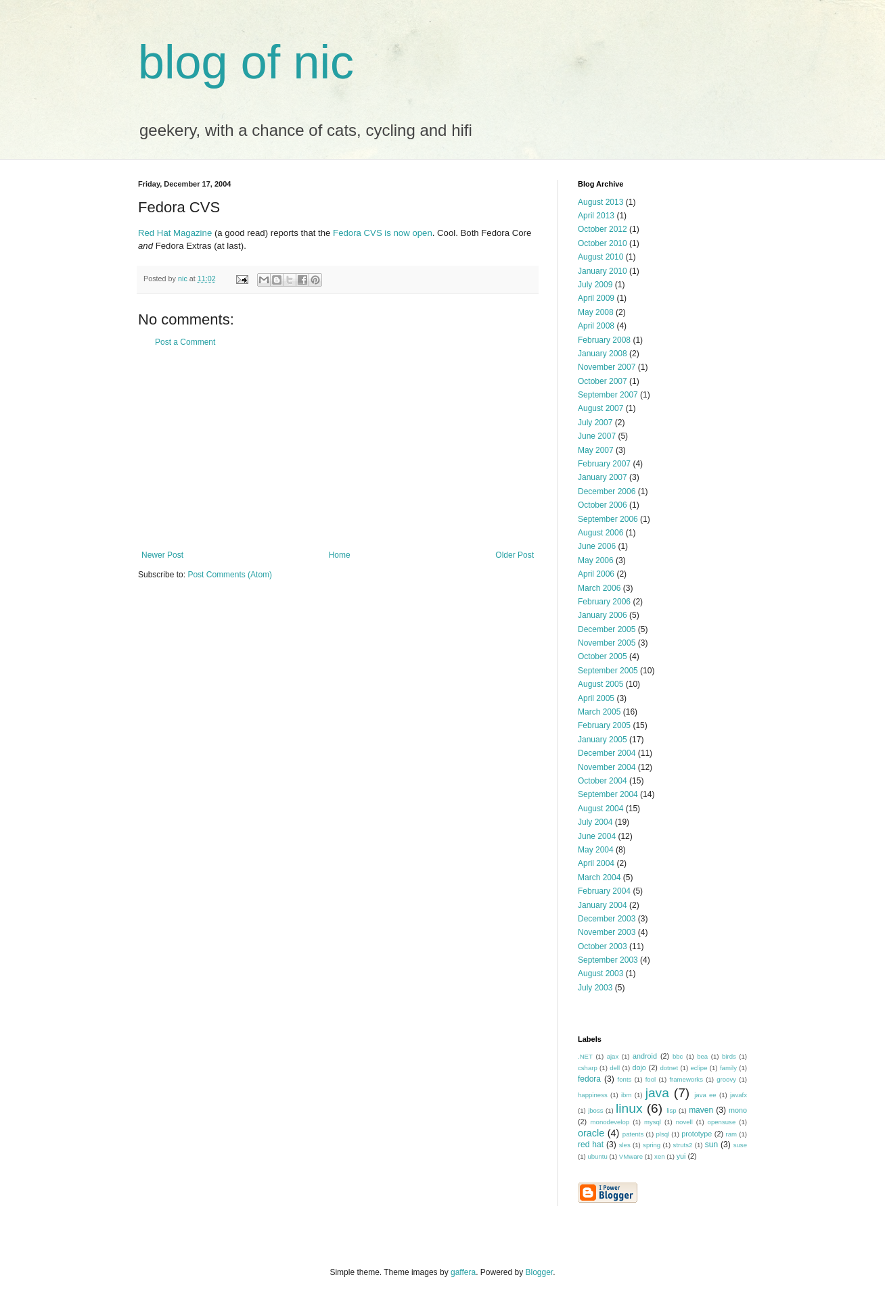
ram (732, 1134)
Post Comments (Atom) (229, 574)
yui (681, 1156)
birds (729, 1056)
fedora (589, 1079)
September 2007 (608, 395)
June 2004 (597, 836)
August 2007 (600, 408)
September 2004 (608, 794)
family (728, 1068)
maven (701, 1110)
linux (629, 1108)
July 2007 (595, 422)
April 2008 (596, 326)
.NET (585, 1056)
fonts (625, 1079)
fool (650, 1079)
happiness (593, 1095)
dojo (638, 1067)
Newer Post (162, 555)
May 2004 (596, 850)
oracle (591, 1133)
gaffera (463, 1272)
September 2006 (608, 519)
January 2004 (602, 905)
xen (659, 1156)
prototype (696, 1134)
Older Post (514, 555)
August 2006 (600, 532)
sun (711, 1144)
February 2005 (604, 725)
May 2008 (596, 312)
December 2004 (606, 753)
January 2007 (602, 477)
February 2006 (604, 601)
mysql (652, 1122)
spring (651, 1145)
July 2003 (595, 987)
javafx (738, 1095)
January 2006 (602, 615)
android (645, 1056)
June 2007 (597, 436)
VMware (631, 1156)
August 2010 (600, 257)
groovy (726, 1079)
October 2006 (602, 505)
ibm (626, 1095)
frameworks (686, 1079)
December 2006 (606, 491)
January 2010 (602, 271)
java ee (705, 1095)
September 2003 (608, 960)
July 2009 (595, 284)
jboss (595, 1110)
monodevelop (610, 1122)
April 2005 (596, 698)
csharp (587, 1068)
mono (738, 1110)
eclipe (698, 1068)
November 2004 (606, 767)
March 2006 (599, 588)
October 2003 (602, 946)
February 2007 (604, 463)
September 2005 (608, 670)
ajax (613, 1056)
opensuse (722, 1122)
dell (615, 1068)
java (657, 1093)
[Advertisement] (337, 448)
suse (740, 1145)
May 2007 (596, 450)
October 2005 (602, 656)
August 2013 (600, 202)
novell (684, 1122)
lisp (671, 1110)
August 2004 (600, 808)
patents (632, 1134)
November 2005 (606, 643)
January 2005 (602, 739)
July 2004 (595, 822)
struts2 (683, 1145)
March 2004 (599, 877)
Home (339, 555)
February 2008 (604, 340)
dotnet (669, 1068)
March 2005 (599, 712)
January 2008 (602, 353)
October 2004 (602, 781)
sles (625, 1145)
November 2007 (606, 367)
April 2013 (596, 215)
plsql (662, 1134)
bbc (678, 1056)
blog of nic (246, 62)
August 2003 (600, 973)
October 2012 (602, 229)
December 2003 (606, 918)
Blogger (539, 1272)
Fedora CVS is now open (382, 233)
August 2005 (600, 684)
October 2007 (602, 381)
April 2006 (596, 574)
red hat (591, 1144)
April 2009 (596, 298)
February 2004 (604, 891)
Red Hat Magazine (175, 233)
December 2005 (606, 629)
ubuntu (597, 1156)
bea (702, 1056)
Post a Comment (185, 342)
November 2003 (606, 932)
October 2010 (602, 243)
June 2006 (597, 546)
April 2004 (596, 863)
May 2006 (596, 560)
